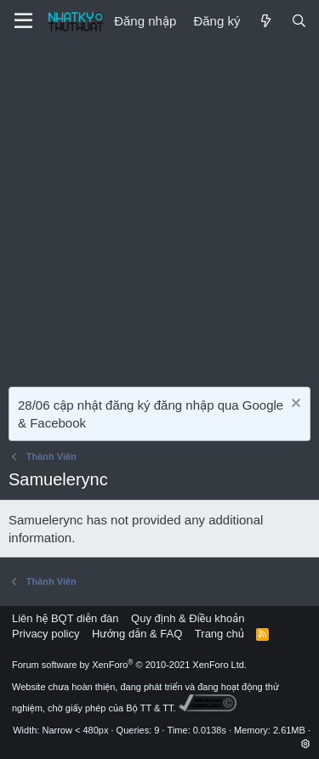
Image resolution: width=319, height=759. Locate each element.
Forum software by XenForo (129, 665)
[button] (305, 744)
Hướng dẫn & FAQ (137, 633)
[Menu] (23, 21)
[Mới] (265, 21)
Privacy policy (45, 633)
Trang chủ (219, 633)
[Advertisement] (159, 210)
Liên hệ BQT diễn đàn (65, 618)
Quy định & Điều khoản (187, 618)
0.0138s (209, 730)
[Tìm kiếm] (299, 21)
